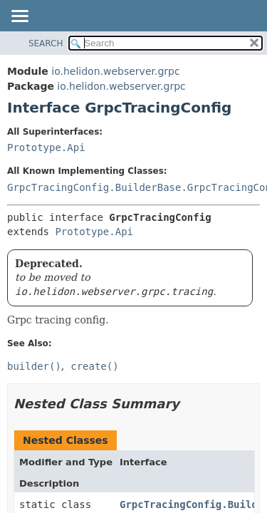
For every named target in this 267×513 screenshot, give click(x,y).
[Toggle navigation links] (19, 17)
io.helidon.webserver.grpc (115, 71)
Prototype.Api (46, 147)
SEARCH (45, 43)
